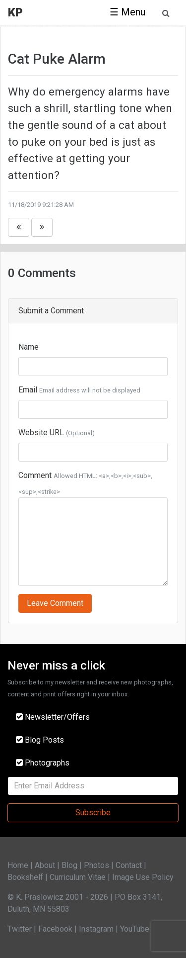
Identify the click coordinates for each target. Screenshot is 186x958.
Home (17, 865)
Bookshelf (25, 877)
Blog (69, 865)
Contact (129, 865)
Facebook (55, 929)
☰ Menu (127, 12)
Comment (35, 475)
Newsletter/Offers (53, 717)
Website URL (41, 432)
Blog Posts (40, 740)
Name (28, 347)
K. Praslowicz (39, 897)
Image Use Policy (143, 877)
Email (27, 389)
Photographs (42, 762)
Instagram (96, 929)
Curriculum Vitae (78, 877)
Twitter (19, 929)
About (45, 865)
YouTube (134, 929)
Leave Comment (55, 603)
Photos (96, 865)
